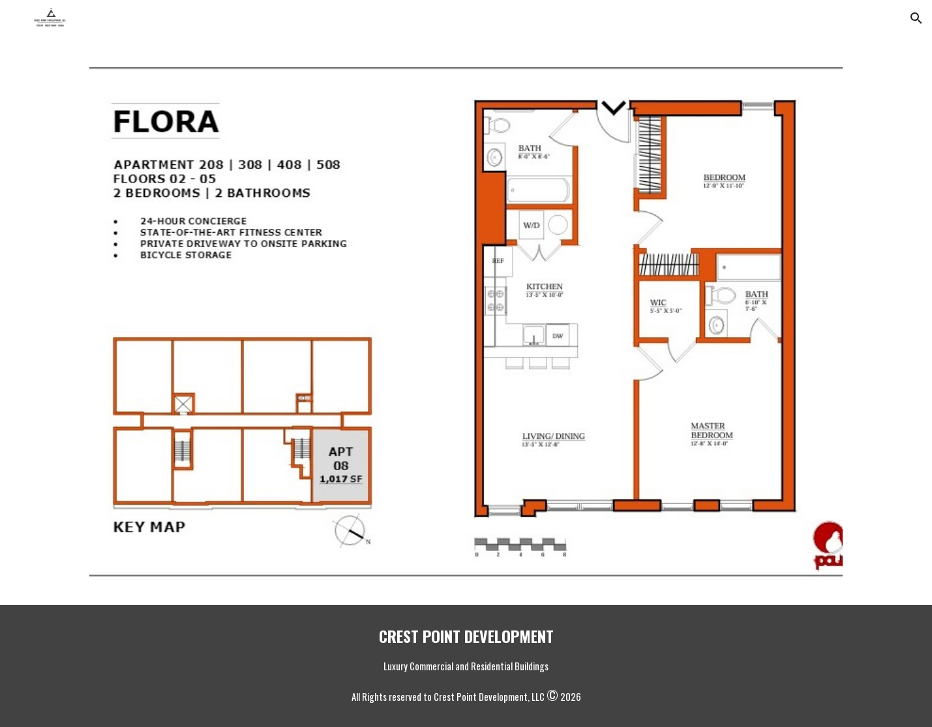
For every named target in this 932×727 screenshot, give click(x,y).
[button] (916, 18)
